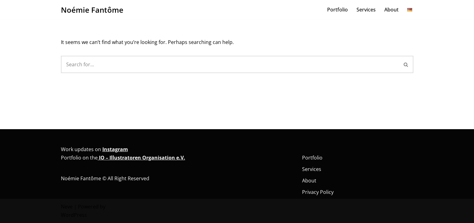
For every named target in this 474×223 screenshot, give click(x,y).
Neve (67, 206)
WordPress (74, 215)
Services (366, 9)
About (391, 9)
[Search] (230, 64)
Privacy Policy (318, 192)
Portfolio (337, 9)
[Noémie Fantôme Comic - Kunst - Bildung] (92, 10)
